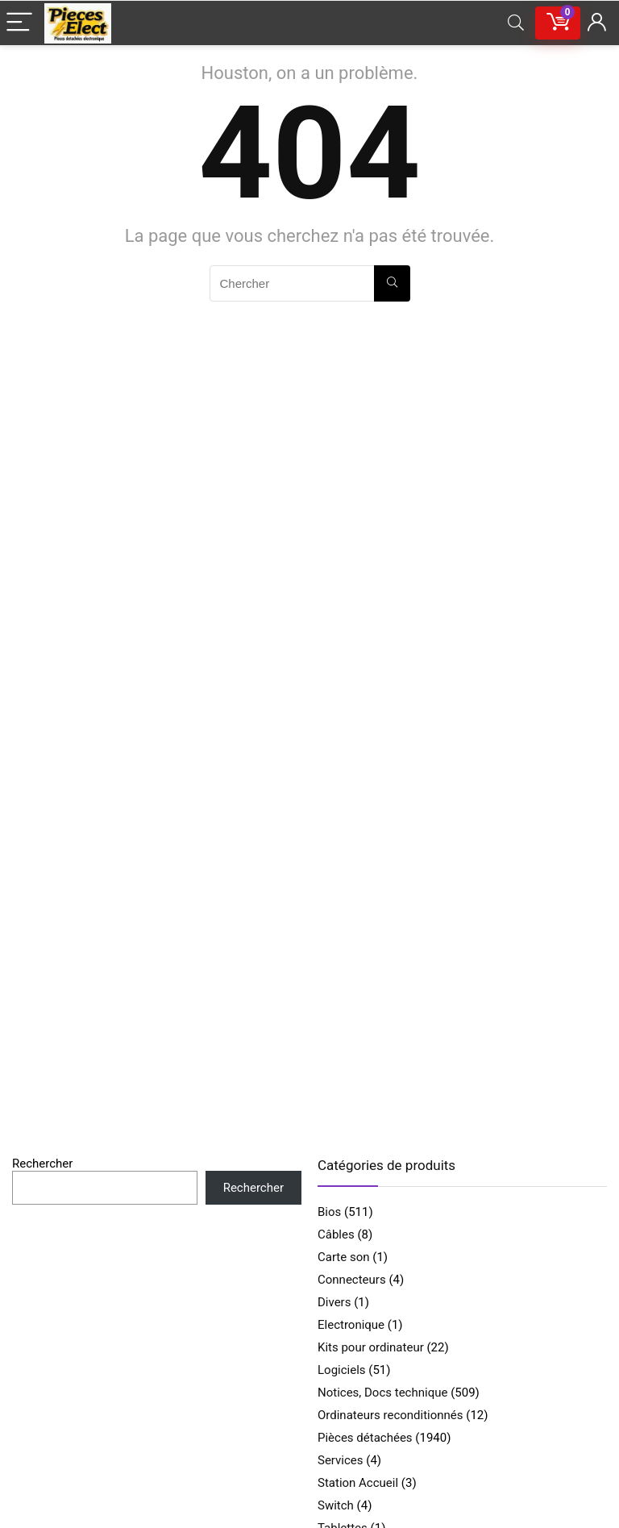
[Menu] (19, 23)
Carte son (344, 1257)
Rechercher (42, 1163)
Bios (329, 1212)
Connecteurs (352, 1279)
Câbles (336, 1234)
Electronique (351, 1325)
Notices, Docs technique (382, 1392)
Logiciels (342, 1370)
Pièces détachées (365, 1437)
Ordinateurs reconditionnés (390, 1415)
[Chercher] (392, 283)
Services (341, 1460)
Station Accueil (358, 1483)
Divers (334, 1302)
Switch (336, 1505)
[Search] (515, 23)
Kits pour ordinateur (371, 1347)
